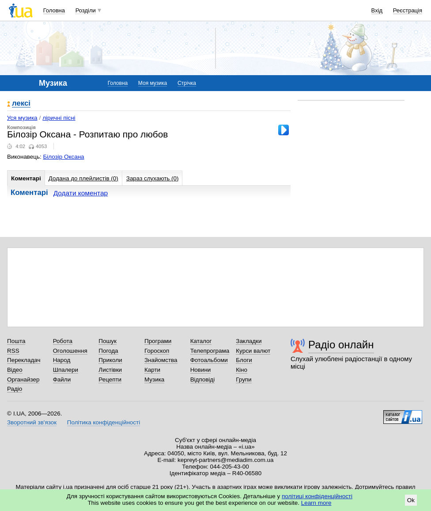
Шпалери (65, 369)
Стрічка (187, 83)
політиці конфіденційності (317, 496)
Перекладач (23, 360)
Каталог (201, 341)
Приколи (110, 360)
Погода (108, 350)
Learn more (316, 503)
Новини (200, 369)
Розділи (86, 10)
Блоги (244, 360)
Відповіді (202, 379)
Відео (15, 369)
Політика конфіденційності (103, 422)
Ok (411, 500)
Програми (157, 341)
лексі (21, 103)
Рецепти (109, 379)
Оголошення (70, 350)
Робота (62, 341)
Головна (54, 10)
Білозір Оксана (63, 156)
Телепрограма (210, 350)
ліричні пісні (58, 117)
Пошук (107, 341)
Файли (62, 379)
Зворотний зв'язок (32, 422)
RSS (13, 350)
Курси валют (253, 350)
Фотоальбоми (209, 360)
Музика (154, 379)
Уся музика (22, 117)
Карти (152, 369)
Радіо (14, 388)
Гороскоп (156, 350)
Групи (243, 379)
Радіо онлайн (341, 345)
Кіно (241, 369)
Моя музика (152, 83)
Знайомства (161, 360)
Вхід (377, 10)
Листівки (110, 369)
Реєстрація (407, 10)
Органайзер (23, 379)
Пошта (16, 341)
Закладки (248, 341)
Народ (62, 360)
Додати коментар (80, 193)
